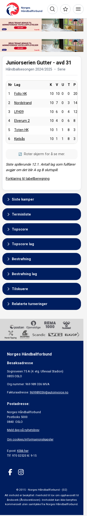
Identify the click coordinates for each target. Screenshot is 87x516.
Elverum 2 (22, 121)
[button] (41, 199)
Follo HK (20, 94)
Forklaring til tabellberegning (28, 179)
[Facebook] (10, 472)
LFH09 (19, 112)
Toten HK (21, 130)
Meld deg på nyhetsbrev (23, 430)
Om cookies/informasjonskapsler (30, 439)
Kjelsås (19, 139)
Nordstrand (23, 103)
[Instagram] (21, 472)
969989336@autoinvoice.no (49, 392)
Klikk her (23, 451)
